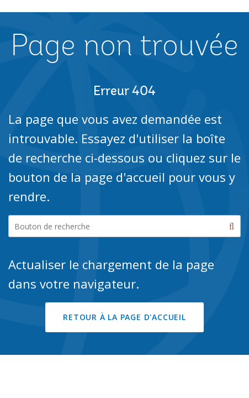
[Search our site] (124, 226)
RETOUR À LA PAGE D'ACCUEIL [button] (124, 317)
